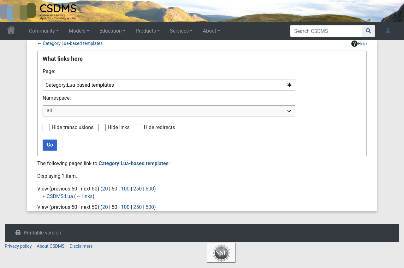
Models (77, 31)
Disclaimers (80, 246)
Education (110, 31)
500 (150, 189)
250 (137, 189)
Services (179, 31)
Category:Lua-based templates (73, 43)
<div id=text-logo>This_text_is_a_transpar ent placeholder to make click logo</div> (10, 11)
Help (359, 44)
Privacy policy (18, 246)
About (209, 31)
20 (105, 189)
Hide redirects (159, 127)
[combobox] (169, 85)
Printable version (42, 233)
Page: (49, 71)
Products (146, 31)
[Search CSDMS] (326, 31)
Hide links (119, 127)
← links (84, 196)
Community (42, 31)
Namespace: (57, 98)
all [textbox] (49, 111)
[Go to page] (368, 31)
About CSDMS (50, 246)
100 (125, 189)
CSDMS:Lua (60, 196)
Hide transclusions (72, 127)
